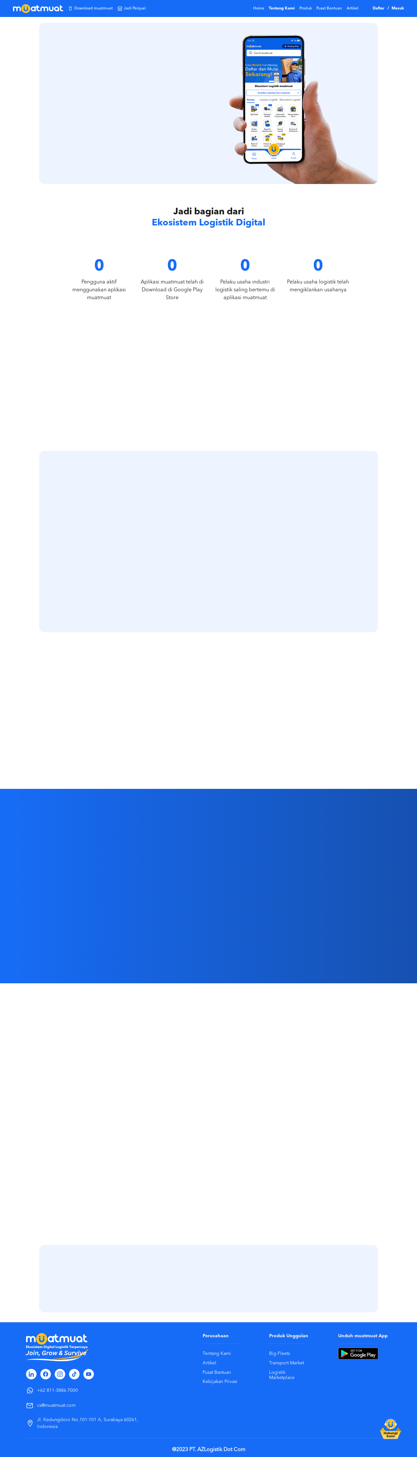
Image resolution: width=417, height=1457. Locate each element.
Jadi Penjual (131, 8)
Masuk (398, 8)
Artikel (352, 8)
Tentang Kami (282, 8)
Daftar (379, 8)
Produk (305, 8)
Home (258, 8)
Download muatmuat (90, 8)
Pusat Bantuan (329, 8)
